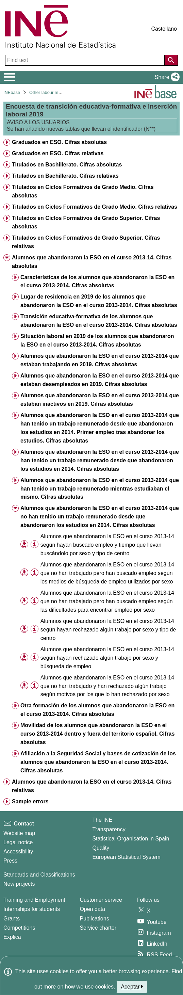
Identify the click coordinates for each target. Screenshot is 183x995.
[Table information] (34, 544)
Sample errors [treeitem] (30, 801)
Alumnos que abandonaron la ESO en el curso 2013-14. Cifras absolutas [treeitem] (91, 262)
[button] (166, 77)
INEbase (11, 92)
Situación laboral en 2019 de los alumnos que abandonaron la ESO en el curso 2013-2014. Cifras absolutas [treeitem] (97, 340)
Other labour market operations (59, 92)
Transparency (108, 829)
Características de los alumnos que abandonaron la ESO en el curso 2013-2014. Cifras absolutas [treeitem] (97, 281)
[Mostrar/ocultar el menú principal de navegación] (9, 77)
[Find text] (85, 60)
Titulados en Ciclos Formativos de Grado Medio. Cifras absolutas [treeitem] (83, 191)
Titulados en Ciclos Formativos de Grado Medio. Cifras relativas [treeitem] (94, 207)
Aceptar (132, 986)
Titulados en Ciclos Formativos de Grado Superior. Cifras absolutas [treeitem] (86, 222)
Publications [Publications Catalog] (94, 918)
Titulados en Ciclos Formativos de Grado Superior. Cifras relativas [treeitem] (86, 242)
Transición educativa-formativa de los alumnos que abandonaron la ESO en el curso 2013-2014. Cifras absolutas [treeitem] (98, 321)
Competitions (19, 928)
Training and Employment (34, 900)
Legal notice (18, 842)
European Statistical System (126, 857)
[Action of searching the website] (171, 60)
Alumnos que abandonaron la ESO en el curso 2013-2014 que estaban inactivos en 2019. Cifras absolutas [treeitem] (99, 399)
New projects (19, 884)
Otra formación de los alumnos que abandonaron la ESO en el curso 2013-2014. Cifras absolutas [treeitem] (97, 710)
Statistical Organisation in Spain (130, 838)
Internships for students (31, 909)
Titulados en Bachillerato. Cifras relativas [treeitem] (65, 176)
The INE (102, 820)
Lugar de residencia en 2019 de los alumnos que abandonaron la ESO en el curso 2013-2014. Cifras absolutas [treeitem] (98, 301)
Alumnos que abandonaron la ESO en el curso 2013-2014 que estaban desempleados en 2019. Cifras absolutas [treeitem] (99, 380)
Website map (19, 833)
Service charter (98, 928)
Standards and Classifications (39, 875)
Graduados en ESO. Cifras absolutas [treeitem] (59, 142)
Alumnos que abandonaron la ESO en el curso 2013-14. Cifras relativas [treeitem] (91, 786)
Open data (92, 909)
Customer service (101, 900)
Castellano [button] (164, 29)
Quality (100, 848)
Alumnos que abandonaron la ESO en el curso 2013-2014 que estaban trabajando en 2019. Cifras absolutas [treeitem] (99, 360)
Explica (12, 937)
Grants (11, 918)
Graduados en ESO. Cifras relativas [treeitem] (57, 153)
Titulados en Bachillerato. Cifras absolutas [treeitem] (67, 164)
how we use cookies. (90, 987)
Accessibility (18, 851)
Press (10, 861)
